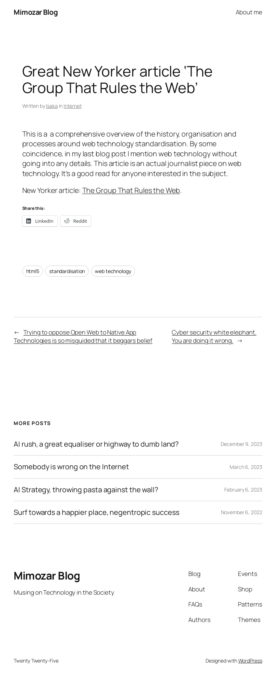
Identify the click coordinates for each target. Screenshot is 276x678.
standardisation (67, 271)
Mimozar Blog (36, 12)
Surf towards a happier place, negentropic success (96, 512)
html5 (33, 271)
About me (249, 12)
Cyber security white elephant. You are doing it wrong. (214, 336)
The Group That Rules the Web (131, 190)
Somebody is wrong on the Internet (71, 467)
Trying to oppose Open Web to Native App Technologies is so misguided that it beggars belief (83, 336)
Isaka (52, 105)
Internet (72, 105)
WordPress (250, 660)
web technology (113, 271)
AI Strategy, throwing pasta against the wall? (86, 490)
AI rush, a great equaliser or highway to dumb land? (96, 444)
